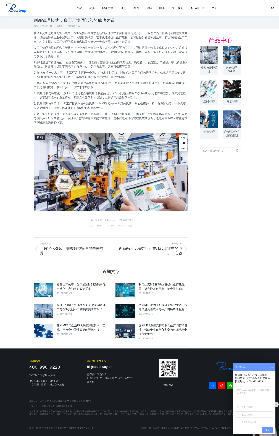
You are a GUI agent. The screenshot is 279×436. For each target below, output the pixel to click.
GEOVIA (195, 428)
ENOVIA (175, 428)
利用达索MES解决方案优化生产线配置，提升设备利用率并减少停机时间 (162, 286)
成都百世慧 (145, 428)
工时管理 (209, 101)
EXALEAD (214, 428)
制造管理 (209, 131)
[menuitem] (79, 8)
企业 (99, 226)
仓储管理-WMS (232, 69)
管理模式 (121, 226)
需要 (130, 226)
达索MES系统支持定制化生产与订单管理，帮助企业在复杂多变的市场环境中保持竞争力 (163, 330)
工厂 (106, 226)
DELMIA (185, 428)
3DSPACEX (226, 428)
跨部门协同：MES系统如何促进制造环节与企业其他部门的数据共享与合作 (81, 307)
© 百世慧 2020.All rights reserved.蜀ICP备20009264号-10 (61, 428)
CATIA (156, 428)
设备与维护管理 (209, 69)
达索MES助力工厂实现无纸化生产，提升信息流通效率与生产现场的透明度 (163, 307)
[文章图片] (43, 290)
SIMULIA (165, 428)
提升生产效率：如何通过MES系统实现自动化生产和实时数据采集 (81, 286)
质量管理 (232, 101)
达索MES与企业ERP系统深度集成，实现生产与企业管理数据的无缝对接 (81, 327)
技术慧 (40, 137)
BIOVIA (204, 428)
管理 (113, 226)
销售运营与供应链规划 (232, 133)
